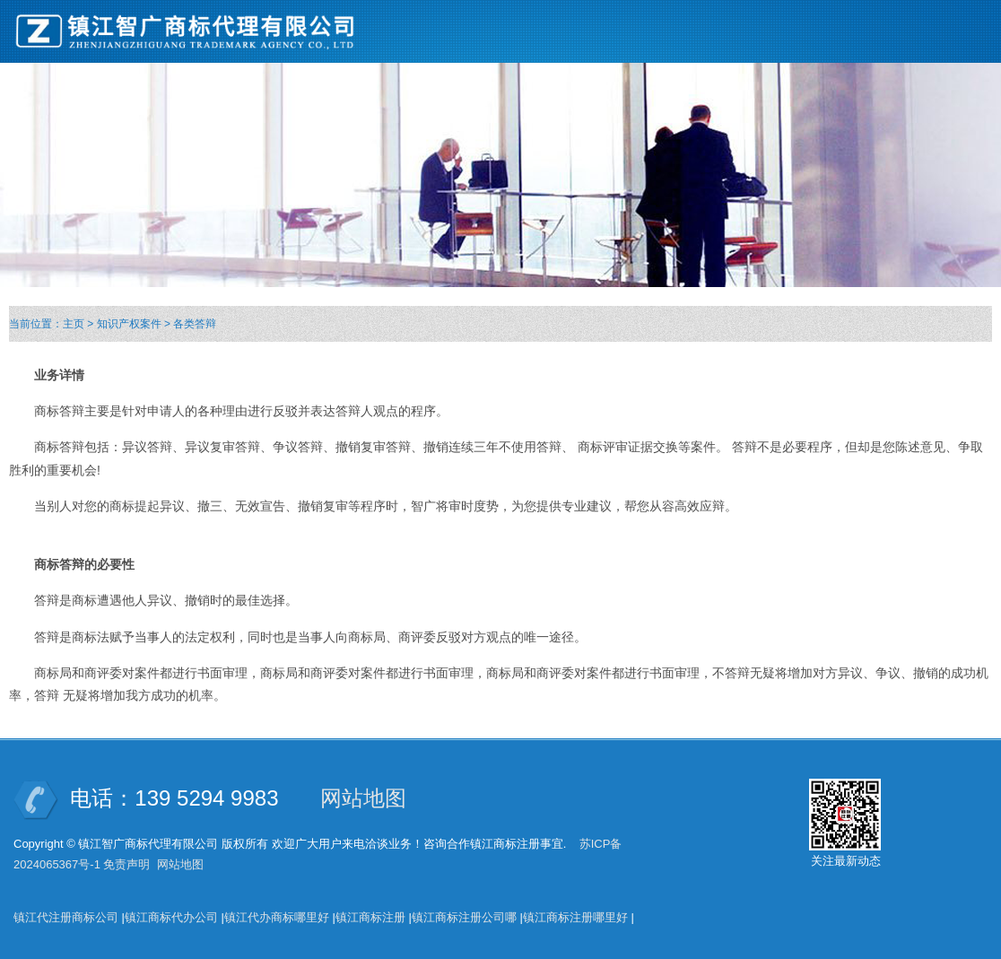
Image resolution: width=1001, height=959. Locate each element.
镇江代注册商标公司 (65, 917)
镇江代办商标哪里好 (276, 917)
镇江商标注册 (370, 917)
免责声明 (126, 864)
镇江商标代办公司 (171, 917)
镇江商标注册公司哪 (464, 917)
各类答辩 (194, 324)
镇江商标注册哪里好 (575, 917)
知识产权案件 (129, 324)
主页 (73, 324)
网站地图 (363, 798)
